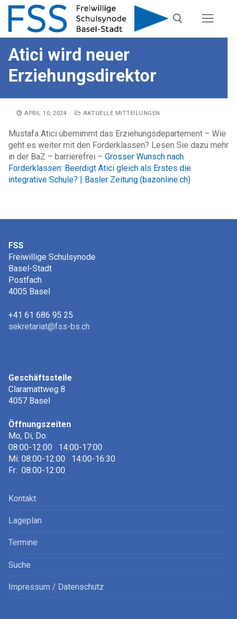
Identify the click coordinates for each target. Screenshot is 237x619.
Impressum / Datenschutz (56, 587)
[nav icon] (207, 19)
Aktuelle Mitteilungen (117, 113)
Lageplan (25, 520)
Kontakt (22, 498)
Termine (23, 542)
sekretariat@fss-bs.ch (49, 326)
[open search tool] (178, 19)
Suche (19, 565)
